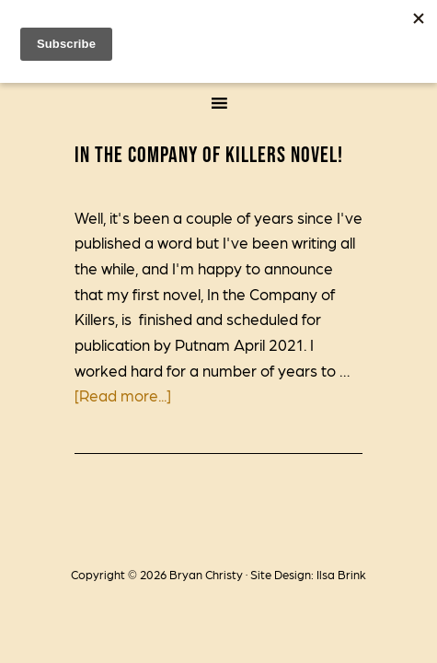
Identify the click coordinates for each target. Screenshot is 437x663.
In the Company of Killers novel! (209, 154)
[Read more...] (123, 395)
